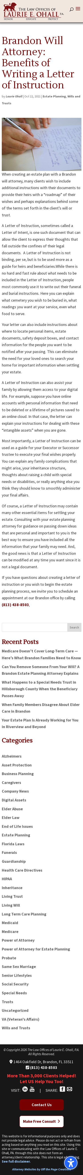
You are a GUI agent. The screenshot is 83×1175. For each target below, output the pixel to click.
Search (74, 627)
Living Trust (12, 896)
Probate (9, 957)
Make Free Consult (41, 1121)
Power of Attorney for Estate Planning (36, 949)
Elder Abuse (12, 808)
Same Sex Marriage (19, 966)
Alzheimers (11, 756)
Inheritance (12, 887)
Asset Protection (17, 765)
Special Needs (14, 992)
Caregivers (11, 782)
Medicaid (10, 922)
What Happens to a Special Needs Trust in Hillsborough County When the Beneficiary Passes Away (39, 689)
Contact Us (42, 1104)
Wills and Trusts (16, 1027)
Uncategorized (15, 1010)
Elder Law (10, 817)
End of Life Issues (17, 826)
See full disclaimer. (16, 1161)
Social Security (15, 984)
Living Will (11, 905)
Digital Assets (14, 800)
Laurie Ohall (14, 96)
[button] (77, 11)
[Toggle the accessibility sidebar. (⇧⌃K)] (70, 1162)
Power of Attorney (18, 940)
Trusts (7, 1001)
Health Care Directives (22, 870)
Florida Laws (13, 843)
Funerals (9, 852)
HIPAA (7, 878)
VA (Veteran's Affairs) (20, 1019)
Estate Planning (54, 96)
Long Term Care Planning (24, 914)
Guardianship (14, 861)
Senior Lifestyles (17, 975)
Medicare (10, 931)
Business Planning (18, 773)
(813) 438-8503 (15, 604)
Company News (15, 791)
